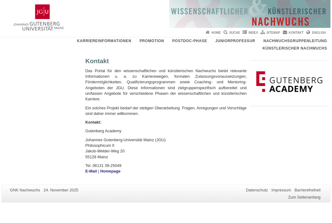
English (319, 32)
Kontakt (296, 32)
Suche (234, 32)
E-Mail (91, 171)
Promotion (152, 41)
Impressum (281, 190)
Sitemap (273, 32)
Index (253, 32)
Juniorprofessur (235, 41)
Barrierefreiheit (308, 190)
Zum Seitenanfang (304, 197)
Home (216, 32)
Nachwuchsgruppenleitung (295, 41)
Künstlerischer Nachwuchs (295, 48)
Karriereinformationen (104, 41)
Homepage (110, 171)
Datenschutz (257, 190)
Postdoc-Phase (189, 41)
